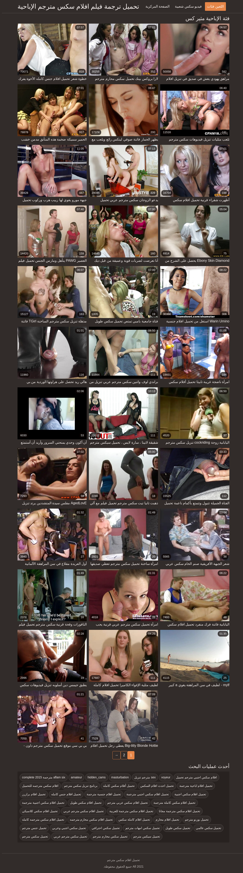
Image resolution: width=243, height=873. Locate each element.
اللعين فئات (213, 6)
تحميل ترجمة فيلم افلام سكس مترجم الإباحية (76, 6)
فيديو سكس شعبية (186, 6)
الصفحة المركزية (156, 6)
